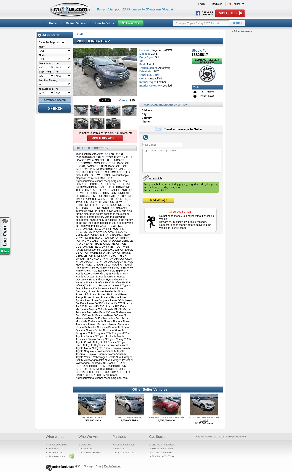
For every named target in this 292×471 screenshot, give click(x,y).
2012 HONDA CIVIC (92, 417)
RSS (77, 466)
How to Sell (104, 23)
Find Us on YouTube (163, 456)
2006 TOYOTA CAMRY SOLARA (167, 417)
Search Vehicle (76, 23)
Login (201, 3)
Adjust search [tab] (49, 35)
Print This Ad (207, 96)
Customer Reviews (91, 452)
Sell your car (55, 452)
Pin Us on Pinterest (162, 452)
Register (217, 3)
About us (86, 444)
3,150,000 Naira (204, 423)
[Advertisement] (242, 89)
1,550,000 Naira (92, 420)
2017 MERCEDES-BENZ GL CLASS (204, 419)
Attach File (155, 178)
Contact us (87, 448)
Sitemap (88, 466)
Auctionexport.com (125, 444)
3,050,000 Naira (129, 420)
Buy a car (54, 448)
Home (53, 23)
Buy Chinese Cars (125, 452)
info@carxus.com (64, 466)
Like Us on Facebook (163, 444)
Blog (98, 466)
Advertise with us (58, 444)
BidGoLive (120, 448)
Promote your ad (57, 456)
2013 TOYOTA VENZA (129, 417)
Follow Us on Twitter (163, 448)
